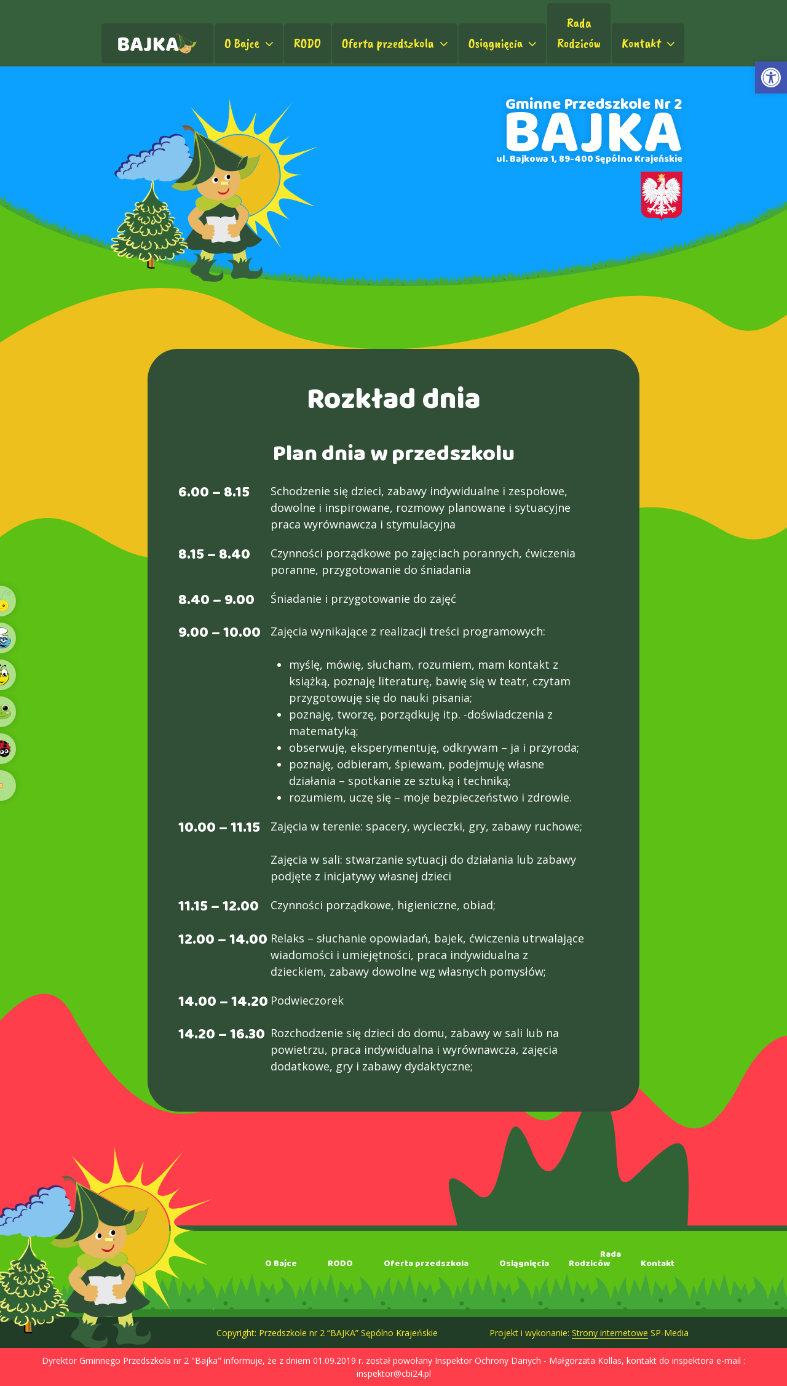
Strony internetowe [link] (610, 1333)
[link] (771, 78)
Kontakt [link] (650, 43)
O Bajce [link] (250, 43)
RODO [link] (307, 43)
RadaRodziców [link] (579, 33)
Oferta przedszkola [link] (396, 43)
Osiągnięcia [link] (504, 43)
